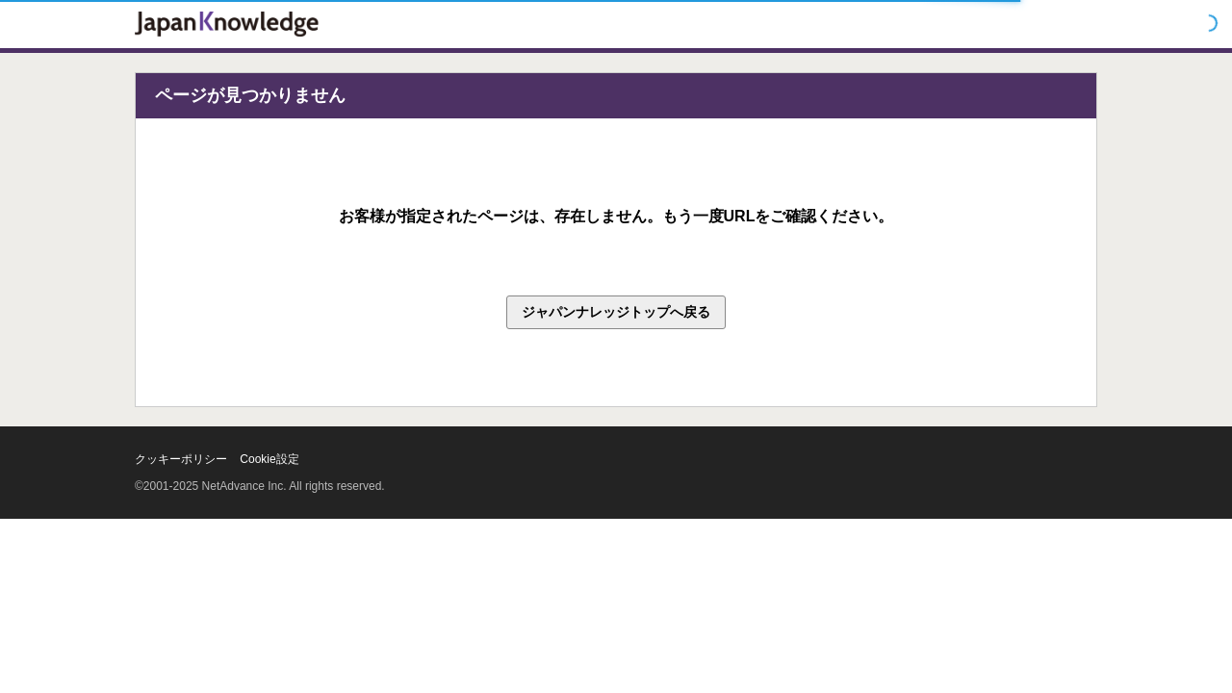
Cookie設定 (269, 459)
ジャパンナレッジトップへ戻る (616, 312)
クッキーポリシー (181, 459)
